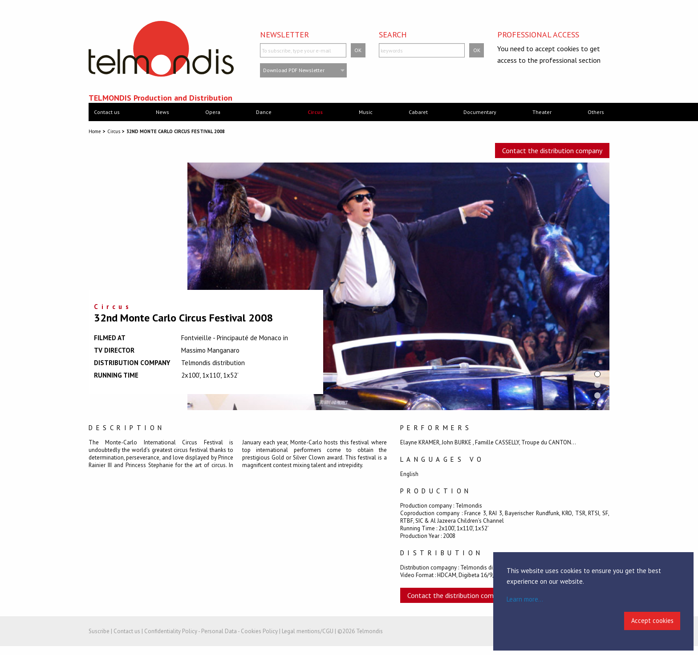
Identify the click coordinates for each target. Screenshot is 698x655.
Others (596, 112)
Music (366, 112)
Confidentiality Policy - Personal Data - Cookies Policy (211, 631)
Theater (542, 112)
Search (393, 34)
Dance (264, 112)
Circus (315, 112)
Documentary (479, 112)
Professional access (538, 34)
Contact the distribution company (552, 150)
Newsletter (284, 34)
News (162, 112)
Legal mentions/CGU (307, 631)
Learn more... (525, 599)
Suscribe (99, 631)
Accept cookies (652, 620)
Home (95, 131)
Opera (212, 112)
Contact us (107, 112)
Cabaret (418, 112)
